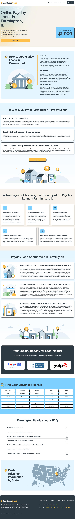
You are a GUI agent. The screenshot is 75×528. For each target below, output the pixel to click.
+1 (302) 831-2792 (54, 505)
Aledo (8, 393)
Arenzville (8, 403)
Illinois (13, 8)
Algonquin (22, 393)
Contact (52, 500)
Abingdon (22, 390)
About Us (50, 2)
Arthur (66, 403)
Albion (66, 390)
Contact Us (56, 2)
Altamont (8, 396)
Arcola (66, 399)
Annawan (22, 399)
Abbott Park (8, 390)
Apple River (51, 399)
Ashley (37, 406)
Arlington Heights (37, 403)
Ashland (22, 406)
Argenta (22, 403)
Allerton (51, 393)
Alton (37, 396)
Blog (41, 500)
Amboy (51, 396)
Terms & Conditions (60, 500)
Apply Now (70, 2)
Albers (51, 390)
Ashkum (8, 406)
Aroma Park (51, 403)
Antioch (37, 399)
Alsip (66, 393)
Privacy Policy (70, 500)
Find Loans (62, 2)
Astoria (66, 406)
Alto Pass (22, 396)
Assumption (51, 406)
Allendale (37, 393)
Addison (37, 390)
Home (2, 8)
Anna (8, 399)
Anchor (66, 396)
